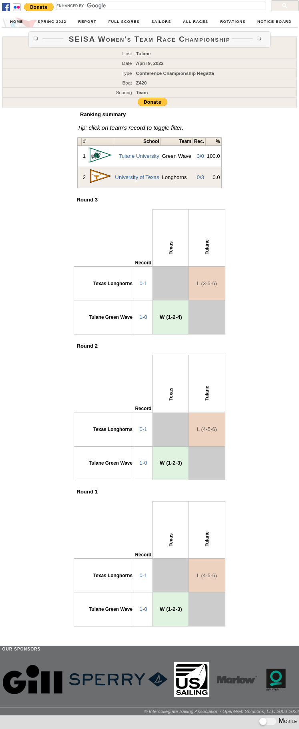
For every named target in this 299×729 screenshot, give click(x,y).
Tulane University (138, 156)
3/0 (200, 156)
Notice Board (274, 22)
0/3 (200, 177)
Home (16, 22)
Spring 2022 (52, 22)
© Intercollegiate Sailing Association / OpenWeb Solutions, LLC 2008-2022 (221, 711)
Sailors (161, 22)
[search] (159, 5)
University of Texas (137, 177)
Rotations (233, 22)
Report (87, 22)
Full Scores (124, 22)
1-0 (143, 317)
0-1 (143, 283)
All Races (195, 22)
